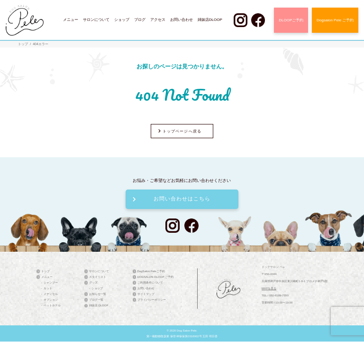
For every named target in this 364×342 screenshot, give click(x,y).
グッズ (93, 282)
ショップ (121, 20)
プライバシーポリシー (151, 299)
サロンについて (96, 20)
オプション (51, 299)
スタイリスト (97, 277)
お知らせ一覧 (97, 294)
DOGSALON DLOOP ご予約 (155, 277)
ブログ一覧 (96, 299)
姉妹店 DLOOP (99, 305)
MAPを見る (269, 288)
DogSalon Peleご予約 (151, 271)
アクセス (157, 20)
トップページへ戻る (179, 131)
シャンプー (51, 282)
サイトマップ (146, 294)
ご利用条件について (150, 282)
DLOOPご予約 (291, 20)
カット (48, 288)
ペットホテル (52, 305)
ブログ (140, 20)
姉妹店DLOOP (210, 20)
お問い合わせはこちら (171, 198)
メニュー (70, 20)
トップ (23, 44)
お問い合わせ (181, 20)
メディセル (51, 294)
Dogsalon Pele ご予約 (335, 20)
